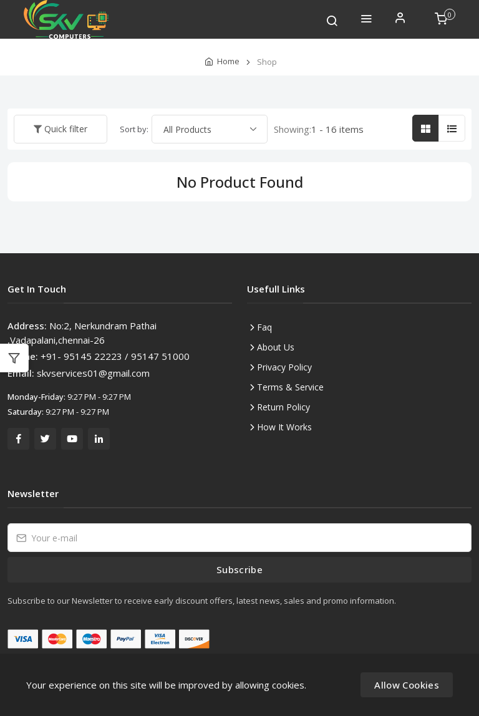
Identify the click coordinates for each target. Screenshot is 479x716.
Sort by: (134, 129)
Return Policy (283, 407)
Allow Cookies (406, 685)
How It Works (284, 427)
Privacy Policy (284, 367)
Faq (264, 327)
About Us (275, 347)
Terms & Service (290, 387)
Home (228, 61)
